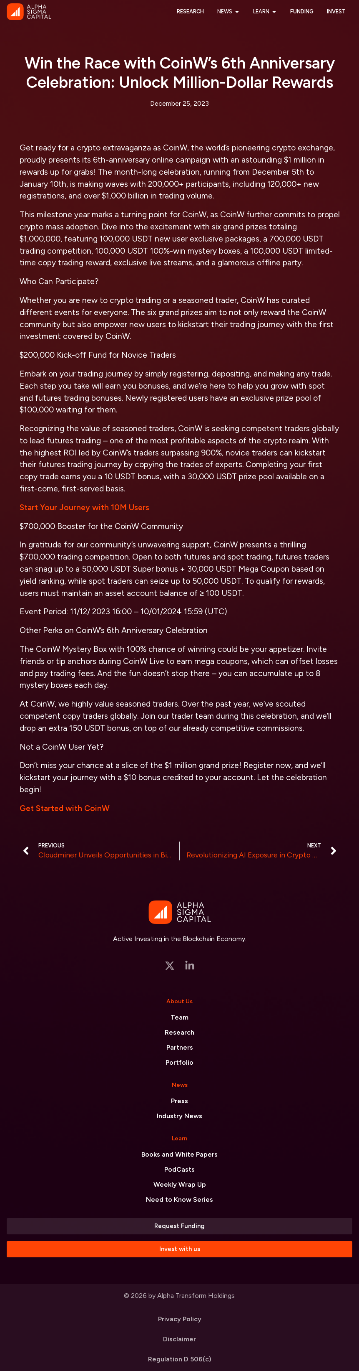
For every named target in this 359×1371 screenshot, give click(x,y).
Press (179, 1101)
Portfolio (179, 1062)
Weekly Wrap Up (179, 1184)
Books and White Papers (179, 1154)
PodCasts (179, 1169)
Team (179, 1017)
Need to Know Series (179, 1199)
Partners (179, 1047)
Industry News (179, 1116)
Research (179, 1032)
